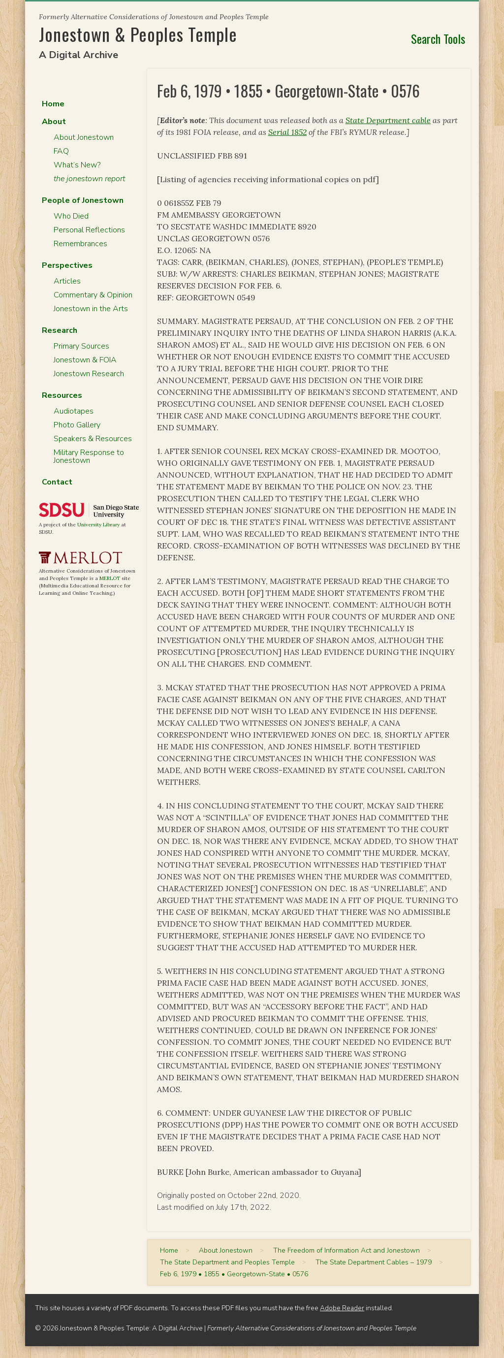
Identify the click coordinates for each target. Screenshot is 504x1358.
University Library (98, 524)
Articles (67, 281)
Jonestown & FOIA (85, 360)
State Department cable (388, 120)
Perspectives (67, 265)
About (54, 121)
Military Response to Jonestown (89, 456)
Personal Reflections (89, 230)
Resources (62, 395)
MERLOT (109, 578)
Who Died (71, 216)
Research (59, 330)
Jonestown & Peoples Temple (138, 34)
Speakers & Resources (93, 438)
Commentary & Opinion (93, 295)
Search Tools (438, 38)
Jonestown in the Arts (91, 308)
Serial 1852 (287, 132)
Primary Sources (81, 346)
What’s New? (77, 165)
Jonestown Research (89, 373)
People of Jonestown (83, 200)
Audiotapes (74, 411)
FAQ (61, 151)
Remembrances (80, 243)
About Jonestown (84, 137)
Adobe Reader (342, 1308)
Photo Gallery (77, 425)
